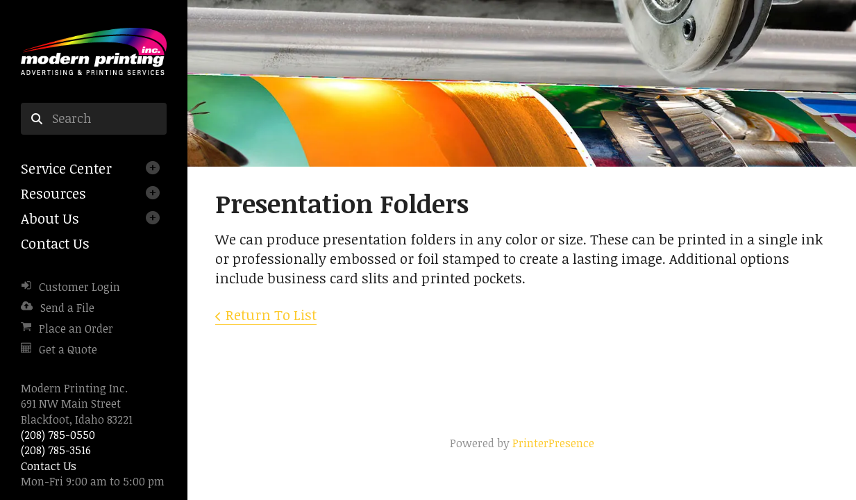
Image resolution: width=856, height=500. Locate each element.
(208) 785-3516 (56, 450)
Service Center (66, 168)
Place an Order (76, 328)
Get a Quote (68, 349)
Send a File (67, 307)
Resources (53, 193)
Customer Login (79, 286)
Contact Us (55, 243)
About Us (50, 218)
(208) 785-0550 (58, 434)
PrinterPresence (553, 443)
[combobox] (94, 119)
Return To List (271, 314)
